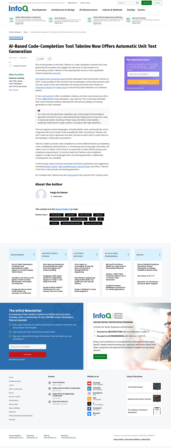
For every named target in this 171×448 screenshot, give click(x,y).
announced (72, 175)
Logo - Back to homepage (18, 9)
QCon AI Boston (58, 384)
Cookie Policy (145, 441)
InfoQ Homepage (15, 32)
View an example (18, 321)
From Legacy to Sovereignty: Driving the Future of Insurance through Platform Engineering (84, 270)
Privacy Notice (119, 441)
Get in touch (13, 90)
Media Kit (12, 414)
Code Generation (78, 219)
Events (141, 9)
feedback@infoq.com (16, 439)
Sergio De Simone (19, 66)
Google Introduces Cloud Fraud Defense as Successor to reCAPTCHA (21, 293)
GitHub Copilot (50, 166)
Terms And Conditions (132, 441)
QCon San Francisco (60, 403)
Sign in (157, 3)
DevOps (131, 9)
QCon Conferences (15, 391)
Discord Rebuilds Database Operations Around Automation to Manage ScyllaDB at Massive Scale (148, 269)
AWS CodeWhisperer (67, 166)
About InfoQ (13, 406)
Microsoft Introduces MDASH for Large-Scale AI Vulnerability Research (116, 268)
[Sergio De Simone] (10, 66)
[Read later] (49, 58)
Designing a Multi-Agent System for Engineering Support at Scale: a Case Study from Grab (52, 281)
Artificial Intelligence (71, 223)
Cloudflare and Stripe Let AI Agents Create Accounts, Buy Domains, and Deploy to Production (23, 282)
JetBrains (98, 215)
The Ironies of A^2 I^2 (146, 278)
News (25, 32)
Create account (15, 383)
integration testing (43, 87)
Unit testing (40, 79)
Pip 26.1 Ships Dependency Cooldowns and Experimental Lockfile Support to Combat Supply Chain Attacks (22, 270)
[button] (143, 82)
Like (41, 59)
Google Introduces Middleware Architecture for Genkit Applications (115, 289)
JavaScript (71, 215)
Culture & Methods (112, 9)
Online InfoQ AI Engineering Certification (63, 397)
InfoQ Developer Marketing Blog (20, 417)
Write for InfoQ (14, 398)
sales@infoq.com (32, 439)
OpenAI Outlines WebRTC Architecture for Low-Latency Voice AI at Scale (53, 291)
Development (39, 9)
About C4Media (14, 410)
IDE (101, 219)
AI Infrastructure (88, 9)
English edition (72, 3)
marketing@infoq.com (68, 439)
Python (54, 223)
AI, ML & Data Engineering (111, 256)
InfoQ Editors (14, 402)
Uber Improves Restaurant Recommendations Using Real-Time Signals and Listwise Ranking (53, 269)
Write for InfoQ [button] (85, 3)
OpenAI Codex (83, 166)
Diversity (12, 421)
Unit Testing (85, 215)
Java (92, 219)
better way (61, 87)
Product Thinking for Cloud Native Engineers (85, 292)
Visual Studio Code (64, 209)
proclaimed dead (57, 79)
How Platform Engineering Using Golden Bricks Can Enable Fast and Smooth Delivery (85, 282)
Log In (11, 387)
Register (146, 3)
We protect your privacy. (135, 88)
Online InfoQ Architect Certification (66, 390)
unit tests (56, 73)
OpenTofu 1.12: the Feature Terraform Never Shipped (147, 285)
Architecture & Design (63, 9)
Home (11, 379)
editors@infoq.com (50, 439)
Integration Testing (59, 219)
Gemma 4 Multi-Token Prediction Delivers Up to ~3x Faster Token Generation (116, 279)
